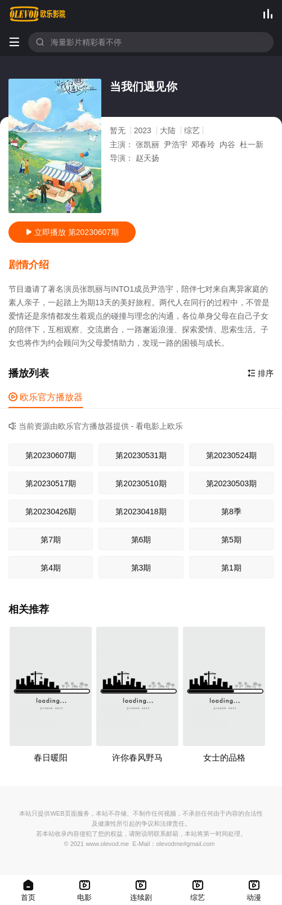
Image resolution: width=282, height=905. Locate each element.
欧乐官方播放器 (45, 397)
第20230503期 (231, 483)
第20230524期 (231, 455)
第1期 (231, 567)
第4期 (51, 567)
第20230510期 (140, 483)
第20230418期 (140, 511)
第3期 (141, 567)
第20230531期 (140, 455)
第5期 (231, 539)
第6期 (141, 539)
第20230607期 (50, 455)
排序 (261, 373)
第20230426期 (50, 511)
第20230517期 (50, 483)
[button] (34, 265)
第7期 (51, 539)
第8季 (231, 511)
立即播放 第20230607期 (72, 232)
